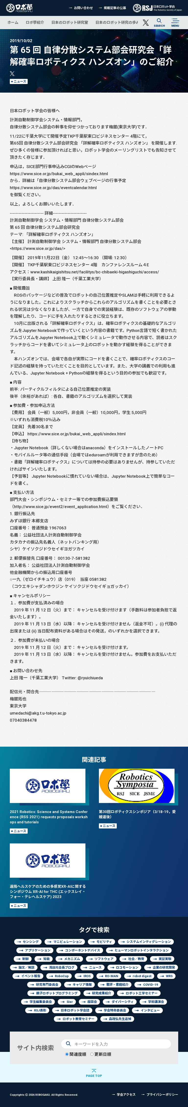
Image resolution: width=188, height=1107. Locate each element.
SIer (70, 1001)
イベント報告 (30, 976)
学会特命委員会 (115, 1010)
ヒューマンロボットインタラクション (142, 950)
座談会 (92, 1001)
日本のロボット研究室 (69, 22)
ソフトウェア (104, 959)
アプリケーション (37, 950)
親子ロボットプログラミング (57, 993)
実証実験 (165, 959)
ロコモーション (127, 967)
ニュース (20, 81)
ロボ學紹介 (35, 22)
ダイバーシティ (123, 1001)
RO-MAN (111, 976)
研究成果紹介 (101, 993)
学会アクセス (126, 1094)
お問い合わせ (83, 8)
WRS (169, 976)
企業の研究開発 (164, 967)
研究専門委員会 (47, 984)
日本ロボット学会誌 (75, 1010)
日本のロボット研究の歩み (117, 22)
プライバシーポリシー (162, 1094)
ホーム (12, 22)
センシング (31, 941)
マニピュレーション (67, 941)
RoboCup (62, 976)
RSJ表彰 (40, 1010)
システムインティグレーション (149, 941)
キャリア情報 (82, 984)
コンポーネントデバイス (82, 950)
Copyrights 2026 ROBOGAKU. (44, 1094)
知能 (46, 959)
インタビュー (150, 1010)
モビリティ (104, 941)
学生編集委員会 (41, 1001)
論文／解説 (27, 967)
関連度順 (75, 1054)
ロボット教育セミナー (78, 1019)
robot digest (142, 976)
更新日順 (100, 1054)
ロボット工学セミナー (142, 993)
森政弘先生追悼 (120, 1019)
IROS (87, 976)
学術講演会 (156, 1001)
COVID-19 (150, 984)
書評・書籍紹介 (117, 984)
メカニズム (72, 959)
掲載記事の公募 (115, 8)
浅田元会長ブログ (61, 967)
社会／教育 (136, 959)
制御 (25, 959)
